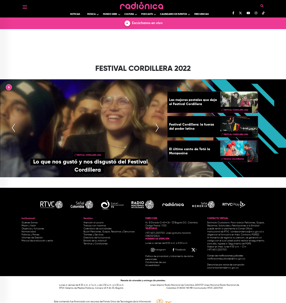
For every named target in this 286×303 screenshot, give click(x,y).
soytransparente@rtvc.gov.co (223, 268)
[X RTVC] (194, 250)
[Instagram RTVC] (158, 250)
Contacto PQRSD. (250, 235)
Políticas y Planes (30, 235)
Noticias (75, 14)
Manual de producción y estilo (37, 241)
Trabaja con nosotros (94, 226)
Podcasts (147, 14)
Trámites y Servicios (93, 235)
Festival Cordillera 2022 (89, 155)
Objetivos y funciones (33, 229)
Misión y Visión (29, 226)
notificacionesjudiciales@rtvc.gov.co (226, 259)
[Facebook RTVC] (178, 250)
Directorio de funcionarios (96, 238)
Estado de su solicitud (95, 241)
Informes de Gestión (32, 238)
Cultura (129, 14)
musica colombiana (234, 159)
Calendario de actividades (97, 229)
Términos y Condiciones (95, 244)
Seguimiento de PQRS (239, 244)
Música (91, 14)
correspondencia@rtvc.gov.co (246, 232)
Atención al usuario (93, 223)
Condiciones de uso (155, 262)
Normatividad (29, 232)
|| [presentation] (9, 88)
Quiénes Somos (30, 223)
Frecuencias (201, 14)
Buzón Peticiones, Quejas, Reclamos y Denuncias (109, 232)
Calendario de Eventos (173, 14)
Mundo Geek (110, 14)
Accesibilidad (152, 265)
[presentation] (13, 128)
